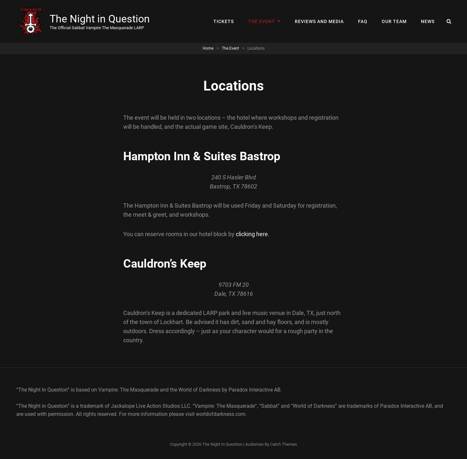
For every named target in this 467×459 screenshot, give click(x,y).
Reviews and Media (319, 21)
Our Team (394, 21)
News (428, 21)
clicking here (252, 234)
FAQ (362, 21)
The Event (261, 21)
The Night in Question (100, 19)
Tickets (223, 21)
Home (208, 48)
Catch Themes (283, 444)
